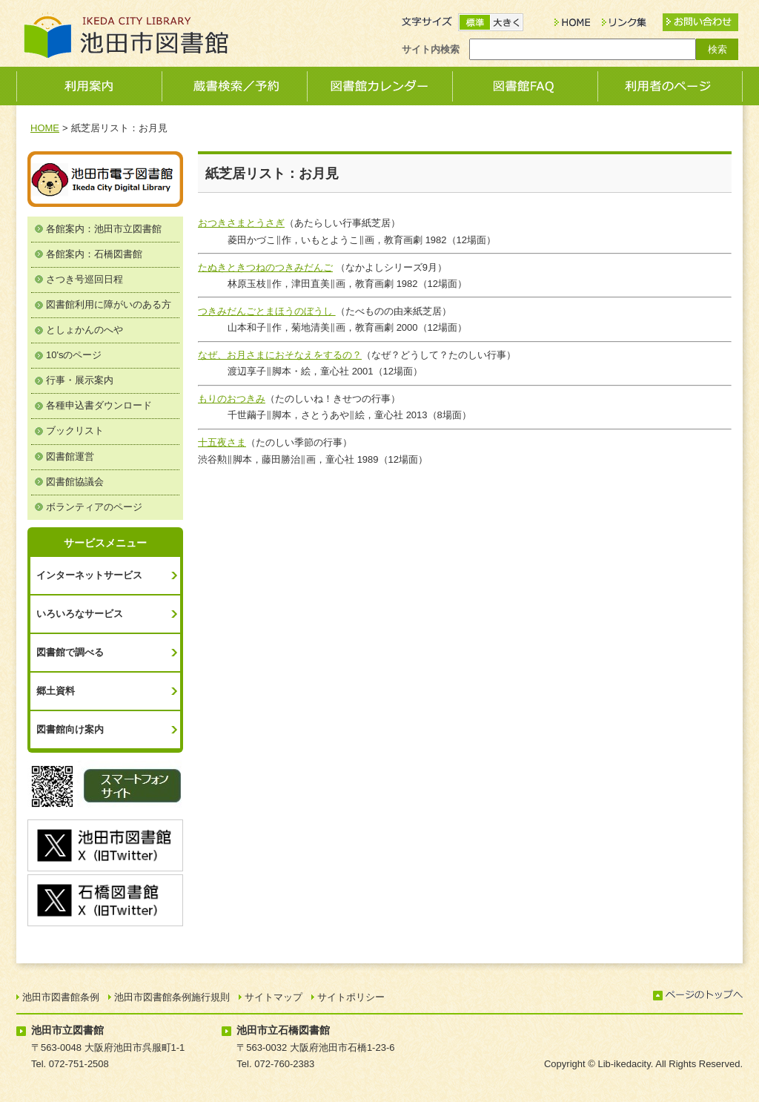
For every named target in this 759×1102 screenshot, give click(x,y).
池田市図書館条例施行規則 (172, 997)
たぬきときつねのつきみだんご (265, 267)
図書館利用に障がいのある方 (108, 304)
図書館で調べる (70, 652)
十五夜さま (222, 442)
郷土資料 (55, 690)
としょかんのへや (84, 329)
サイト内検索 (431, 49)
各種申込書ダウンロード (99, 405)
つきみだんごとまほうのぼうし (267, 311)
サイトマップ (273, 997)
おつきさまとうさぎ (241, 222)
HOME (44, 127)
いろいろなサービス (79, 613)
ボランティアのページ (94, 506)
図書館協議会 (75, 481)
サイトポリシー (351, 997)
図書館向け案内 (70, 729)
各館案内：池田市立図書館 (104, 228)
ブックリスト (75, 430)
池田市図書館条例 (60, 997)
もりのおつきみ (231, 398)
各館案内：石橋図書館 (94, 254)
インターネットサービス (89, 575)
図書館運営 (70, 456)
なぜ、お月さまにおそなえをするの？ (280, 354)
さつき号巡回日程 (84, 279)
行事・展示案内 (79, 380)
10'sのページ (74, 354)
